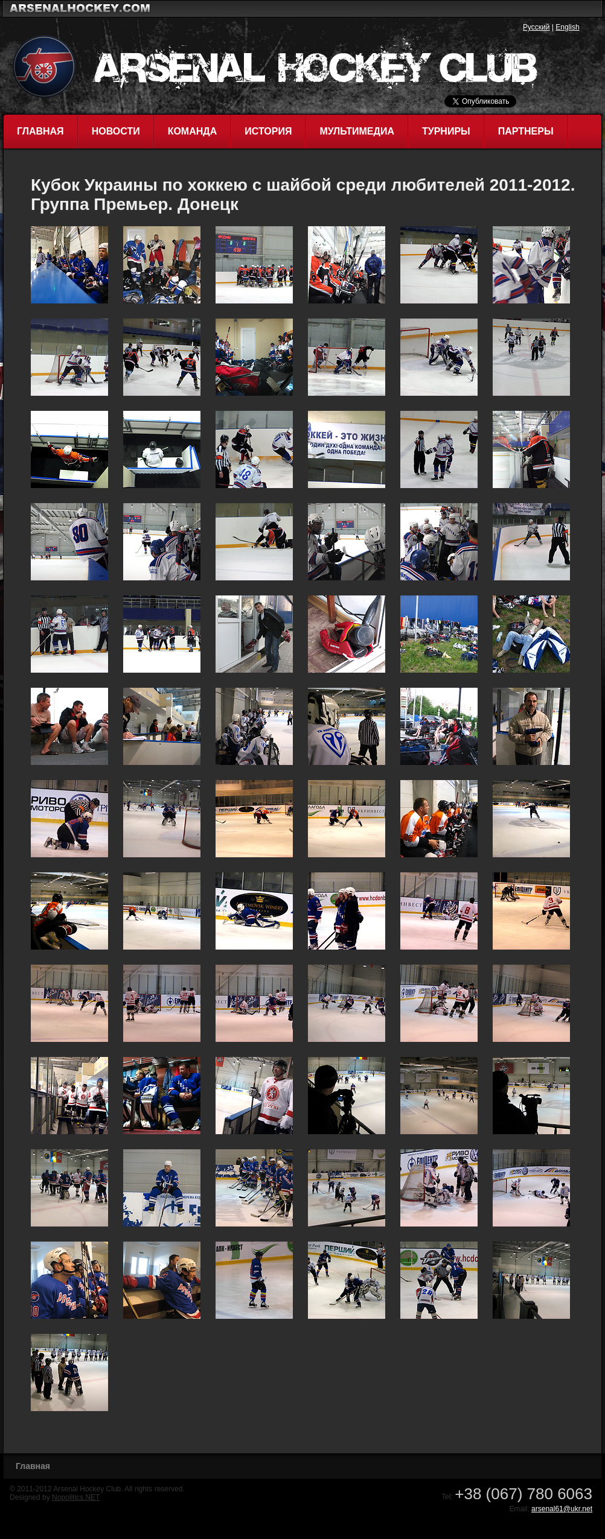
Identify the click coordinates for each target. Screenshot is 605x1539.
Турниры (446, 131)
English (567, 27)
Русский (536, 27)
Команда (192, 131)
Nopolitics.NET (76, 1497)
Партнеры (526, 131)
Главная (40, 131)
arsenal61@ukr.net (561, 1509)
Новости (116, 131)
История (268, 131)
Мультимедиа (356, 131)
